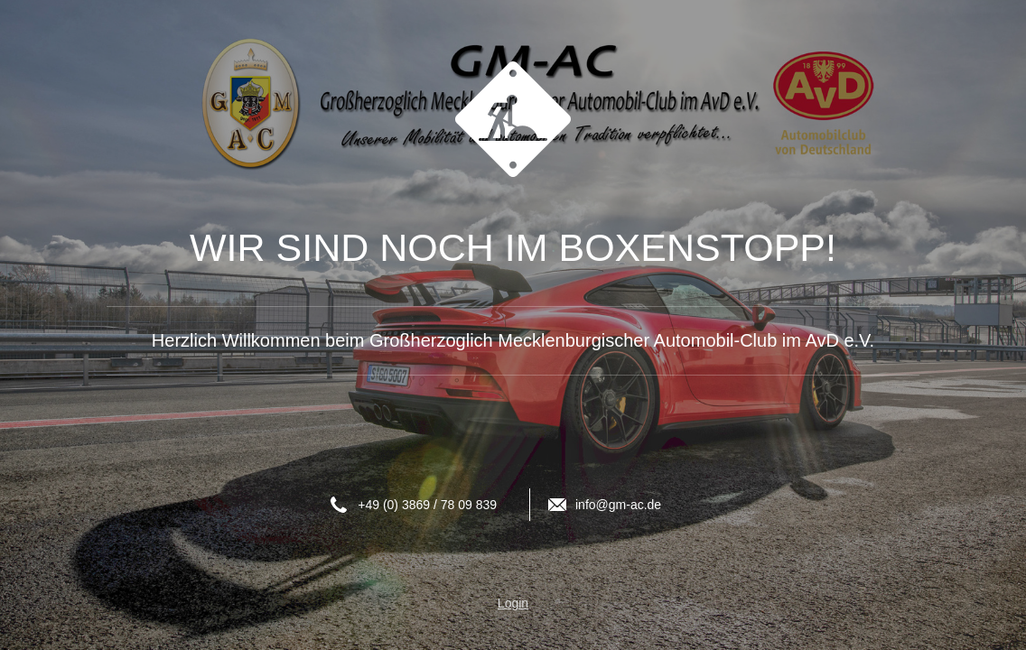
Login (513, 603)
